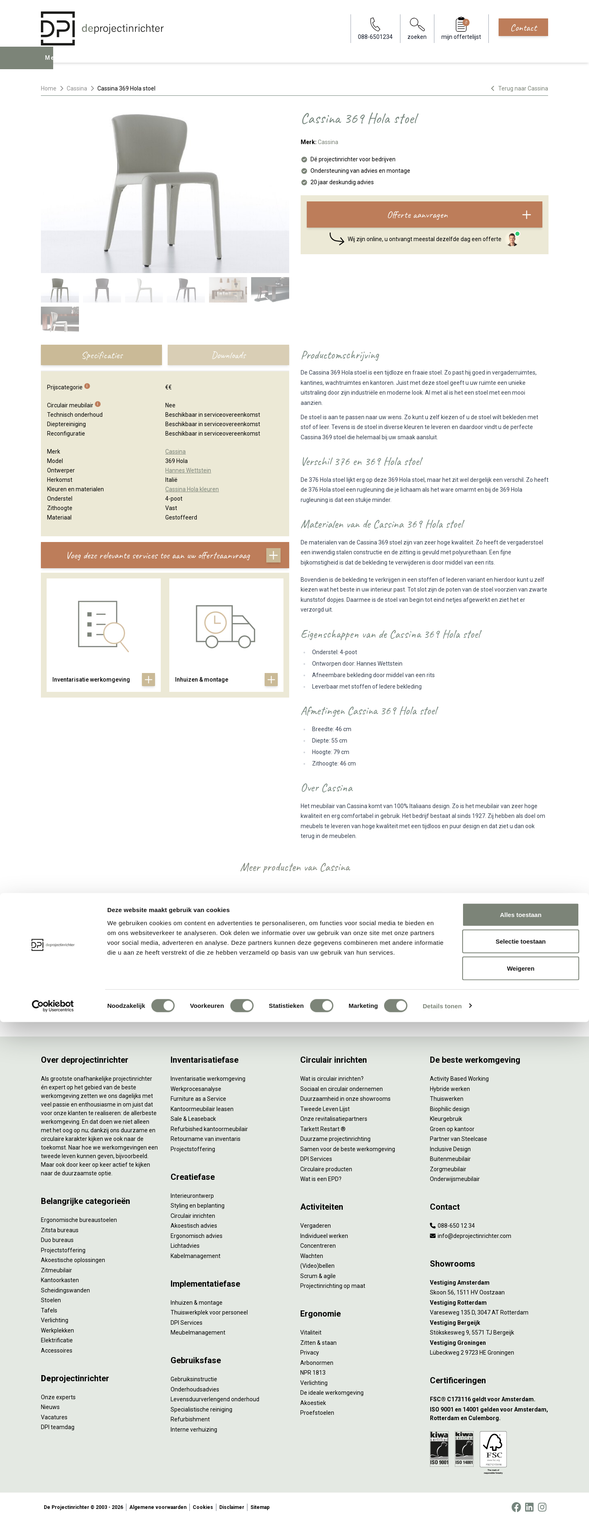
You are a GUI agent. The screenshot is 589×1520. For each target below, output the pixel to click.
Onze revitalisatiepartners (333, 1117)
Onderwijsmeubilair (455, 1177)
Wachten (311, 1254)
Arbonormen (316, 1360)
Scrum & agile (318, 1274)
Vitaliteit (310, 1331)
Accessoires (56, 1348)
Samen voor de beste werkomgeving (347, 1147)
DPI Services (186, 1320)
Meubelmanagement (198, 1331)
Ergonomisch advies (197, 1234)
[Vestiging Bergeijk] (489, 1321)
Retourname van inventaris (206, 1137)
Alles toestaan (521, 1412)
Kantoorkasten (60, 1278)
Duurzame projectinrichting (335, 1137)
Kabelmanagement (195, 1254)
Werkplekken (57, 1328)
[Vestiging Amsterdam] (489, 1280)
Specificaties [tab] (101, 355)
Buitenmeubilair (450, 1157)
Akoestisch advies (194, 1224)
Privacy (309, 1351)
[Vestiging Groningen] (489, 1341)
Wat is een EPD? (321, 1177)
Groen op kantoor (452, 1127)
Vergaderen (315, 1224)
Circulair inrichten (193, 1214)
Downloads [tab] (228, 355)
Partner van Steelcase (458, 1137)
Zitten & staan (318, 1340)
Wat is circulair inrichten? (332, 1077)
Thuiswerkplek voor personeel (209, 1311)
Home (48, 88)
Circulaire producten (326, 1167)
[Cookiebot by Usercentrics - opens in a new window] (53, 1504)
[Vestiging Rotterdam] (489, 1300)
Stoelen (51, 1298)
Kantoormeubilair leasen (202, 1107)
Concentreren (318, 1244)
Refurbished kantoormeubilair (209, 1127)
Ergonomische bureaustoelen (79, 1218)
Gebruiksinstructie (194, 1377)
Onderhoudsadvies (195, 1387)
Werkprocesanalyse (196, 1087)
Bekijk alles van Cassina (294, 1003)
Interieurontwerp (192, 1193)
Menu (52, 64)
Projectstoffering (63, 1248)
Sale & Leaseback (193, 1117)
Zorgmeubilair (448, 1167)
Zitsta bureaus (60, 1228)
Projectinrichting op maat (332, 1284)
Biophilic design (450, 1107)
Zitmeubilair (56, 1268)
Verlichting (54, 1318)
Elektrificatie (57, 1338)
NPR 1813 (313, 1371)
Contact (523, 27)
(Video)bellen (317, 1264)
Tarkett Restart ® (323, 1127)
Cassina (77, 88)
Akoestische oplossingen (73, 1258)
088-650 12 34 (452, 1224)
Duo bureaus (57, 1238)
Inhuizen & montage (197, 1300)
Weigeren (520, 1466)
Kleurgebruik (446, 1117)
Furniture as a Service (198, 1097)
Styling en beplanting (198, 1204)
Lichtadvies (185, 1244)
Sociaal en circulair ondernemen (341, 1087)
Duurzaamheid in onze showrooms (345, 1097)
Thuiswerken (446, 1097)
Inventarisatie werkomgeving (208, 1077)
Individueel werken (324, 1234)
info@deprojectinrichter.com (470, 1234)
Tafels (49, 1308)
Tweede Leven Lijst (325, 1107)
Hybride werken (450, 1087)
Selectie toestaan (521, 1439)
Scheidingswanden (65, 1288)
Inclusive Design (450, 1147)
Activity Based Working (459, 1077)
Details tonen (442, 1503)
